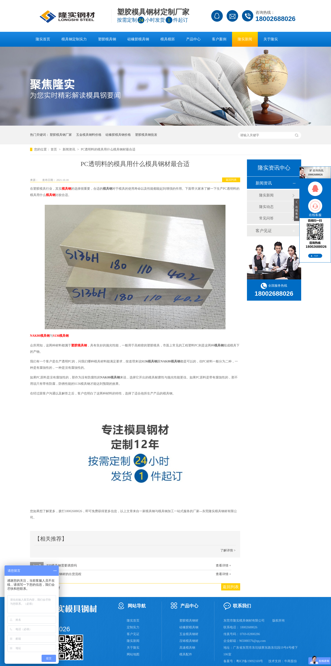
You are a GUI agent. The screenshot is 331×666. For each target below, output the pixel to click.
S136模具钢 (61, 335)
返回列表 (231, 179)
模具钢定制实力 (74, 39)
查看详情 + (223, 565)
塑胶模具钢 (107, 39)
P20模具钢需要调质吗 (62, 565)
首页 (54, 149)
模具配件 (185, 654)
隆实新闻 (245, 39)
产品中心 (193, 39)
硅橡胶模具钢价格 (118, 134)
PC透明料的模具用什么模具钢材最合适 (108, 149)
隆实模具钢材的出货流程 (64, 574)
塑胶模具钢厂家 (61, 134)
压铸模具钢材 (188, 641)
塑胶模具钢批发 (146, 134)
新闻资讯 (69, 149)
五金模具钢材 (188, 634)
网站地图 (133, 654)
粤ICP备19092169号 (249, 661)
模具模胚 (167, 39)
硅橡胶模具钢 (138, 39)
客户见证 (264, 230)
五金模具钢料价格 (88, 134)
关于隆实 (270, 39)
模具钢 (66, 188)
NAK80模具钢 (40, 335)
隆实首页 (43, 39)
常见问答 (266, 218)
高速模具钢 (187, 647)
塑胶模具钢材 (188, 620)
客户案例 (219, 39)
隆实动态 (266, 207)
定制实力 (133, 627)
